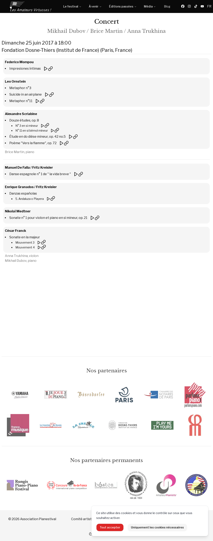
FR (209, 6)
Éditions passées (123, 6)
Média (150, 6)
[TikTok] (195, 6)
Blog (167, 6)
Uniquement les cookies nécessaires (157, 527)
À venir (95, 6)
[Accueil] (31, 6)
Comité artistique (84, 519)
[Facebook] (182, 6)
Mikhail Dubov (66, 31)
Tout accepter (110, 527)
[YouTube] (202, 6)
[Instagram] (189, 6)
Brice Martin (106, 31)
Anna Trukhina (146, 31)
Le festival (72, 6)
